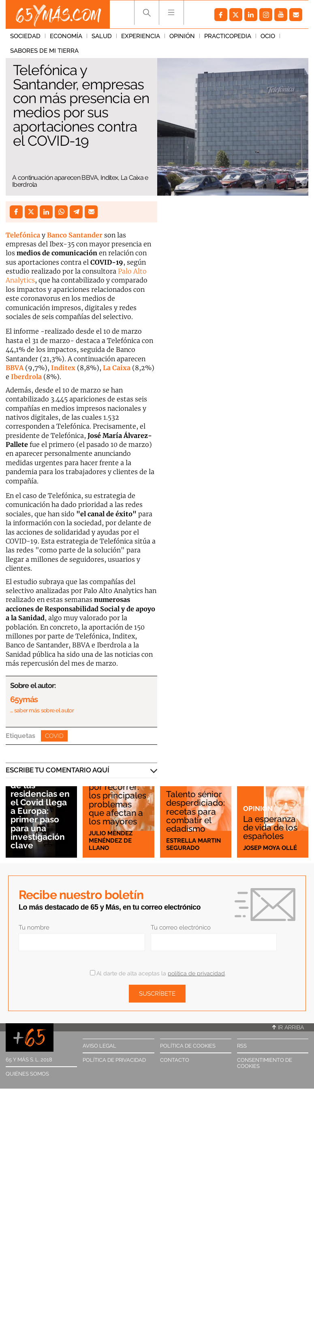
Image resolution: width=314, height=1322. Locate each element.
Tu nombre (34, 927)
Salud (102, 36)
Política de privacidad (114, 1060)
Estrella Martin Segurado (193, 844)
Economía (66, 36)
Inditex (63, 368)
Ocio (268, 36)
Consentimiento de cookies (264, 1063)
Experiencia (140, 36)
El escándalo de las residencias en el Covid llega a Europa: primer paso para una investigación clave (40, 811)
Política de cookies (188, 1046)
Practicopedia (227, 36)
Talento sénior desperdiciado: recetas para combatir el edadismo (195, 811)
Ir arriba (288, 1027)
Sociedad (25, 36)
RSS (242, 1046)
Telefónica (23, 235)
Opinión (182, 36)
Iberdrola (26, 377)
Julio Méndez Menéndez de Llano (110, 841)
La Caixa (116, 368)
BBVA (14, 368)
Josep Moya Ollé (270, 848)
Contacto (174, 1060)
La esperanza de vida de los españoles (270, 827)
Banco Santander (75, 235)
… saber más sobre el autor (42, 710)
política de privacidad (196, 973)
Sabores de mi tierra (44, 50)
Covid (54, 736)
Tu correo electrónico (181, 927)
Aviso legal (99, 1046)
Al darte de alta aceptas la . (158, 973)
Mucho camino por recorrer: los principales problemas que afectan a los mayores (118, 799)
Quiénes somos (27, 1074)
